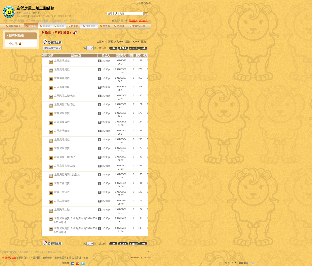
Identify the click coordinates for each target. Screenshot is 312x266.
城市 (11, 20)
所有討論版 (16, 35)
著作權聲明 (60, 257)
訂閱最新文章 (64, 16)
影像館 (73, 26)
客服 (85, 257)
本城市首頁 (13, 26)
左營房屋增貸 (62, 113)
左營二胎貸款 (62, 192)
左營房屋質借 (62, 86)
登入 (227, 263)
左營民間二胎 (62, 209)
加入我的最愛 (49, 16)
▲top (148, 251)
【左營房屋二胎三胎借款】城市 (52, 20)
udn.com (147, 257)
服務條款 (47, 257)
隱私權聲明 (75, 257)
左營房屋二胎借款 (64, 104)
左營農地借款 (62, 130)
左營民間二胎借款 (64, 95)
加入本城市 (22, 16)
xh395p (26, 13)
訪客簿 (119, 26)
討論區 (31, 26)
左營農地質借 (62, 78)
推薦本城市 (35, 16)
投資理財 (30, 20)
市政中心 (137, 26)
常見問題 (35, 257)
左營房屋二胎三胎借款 (35, 8)
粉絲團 (65, 263)
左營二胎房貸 (62, 183)
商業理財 (19, 20)
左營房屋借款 (62, 121)
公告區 (105, 26)
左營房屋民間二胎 (64, 165)
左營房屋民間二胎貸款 (67, 174)
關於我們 (23, 257)
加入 (234, 263)
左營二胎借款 (62, 200)
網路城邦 (146, 2)
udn (5, 20)
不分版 (13, 43)
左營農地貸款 (62, 60)
